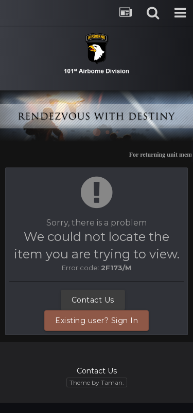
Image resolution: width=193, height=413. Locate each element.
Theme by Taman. (96, 382)
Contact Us (93, 300)
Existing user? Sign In (96, 320)
